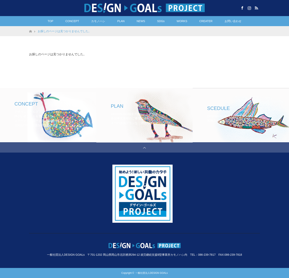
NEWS (141, 21)
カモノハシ (98, 21)
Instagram (249, 7)
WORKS (182, 21)
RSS (256, 7)
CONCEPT (72, 21)
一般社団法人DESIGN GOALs (151, 273)
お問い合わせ (233, 21)
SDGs (161, 21)
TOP (50, 21)
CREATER (206, 21)
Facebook (242, 7)
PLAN (121, 21)
